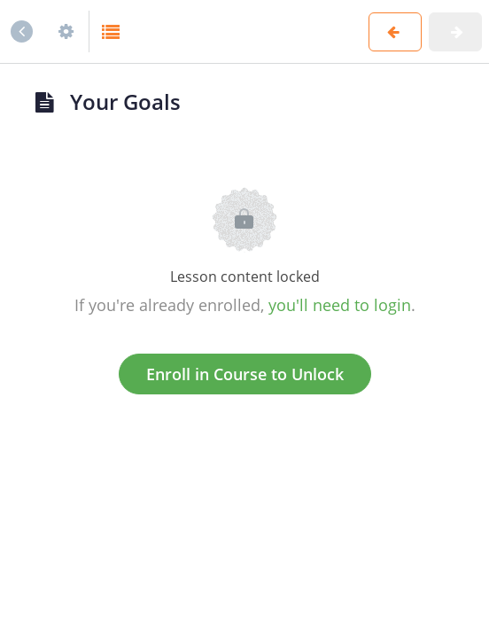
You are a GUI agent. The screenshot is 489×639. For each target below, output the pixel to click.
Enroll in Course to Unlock (245, 374)
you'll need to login (339, 305)
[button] (111, 31)
